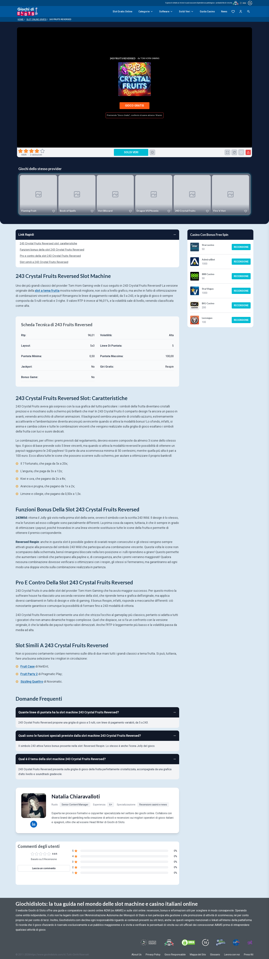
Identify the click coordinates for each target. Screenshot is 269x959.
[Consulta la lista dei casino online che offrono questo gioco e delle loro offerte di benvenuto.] (152, 152)
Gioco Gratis (134, 105)
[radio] (21, 151)
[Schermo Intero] (227, 152)
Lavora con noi (232, 954)
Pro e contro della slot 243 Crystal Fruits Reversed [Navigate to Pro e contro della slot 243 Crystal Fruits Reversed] (50, 255)
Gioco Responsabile (175, 954)
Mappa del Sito (198, 954)
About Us (137, 954)
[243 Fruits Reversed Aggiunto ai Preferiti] (241, 152)
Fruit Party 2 (29, 674)
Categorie (145, 11)
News (224, 11)
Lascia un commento (44, 868)
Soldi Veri (186, 11)
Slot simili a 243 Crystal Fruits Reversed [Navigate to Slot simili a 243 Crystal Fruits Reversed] (44, 262)
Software (166, 11)
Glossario (215, 954)
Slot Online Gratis (36, 19)
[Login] (241, 11)
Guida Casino (207, 11)
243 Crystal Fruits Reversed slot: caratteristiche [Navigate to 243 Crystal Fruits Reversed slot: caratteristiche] (48, 243)
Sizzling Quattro (31, 681)
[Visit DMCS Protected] (188, 942)
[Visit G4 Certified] (236, 942)
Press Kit (248, 954)
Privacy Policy (153, 954)
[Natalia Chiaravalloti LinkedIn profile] (33, 824)
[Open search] (248, 11)
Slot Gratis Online (122, 11)
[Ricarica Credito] (234, 152)
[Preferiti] (233, 11)
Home (21, 19)
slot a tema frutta (47, 290)
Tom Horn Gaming (150, 58)
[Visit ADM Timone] (169, 942)
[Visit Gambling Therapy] (249, 942)
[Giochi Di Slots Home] (27, 11)
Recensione (241, 247)
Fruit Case (27, 666)
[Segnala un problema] (248, 152)
